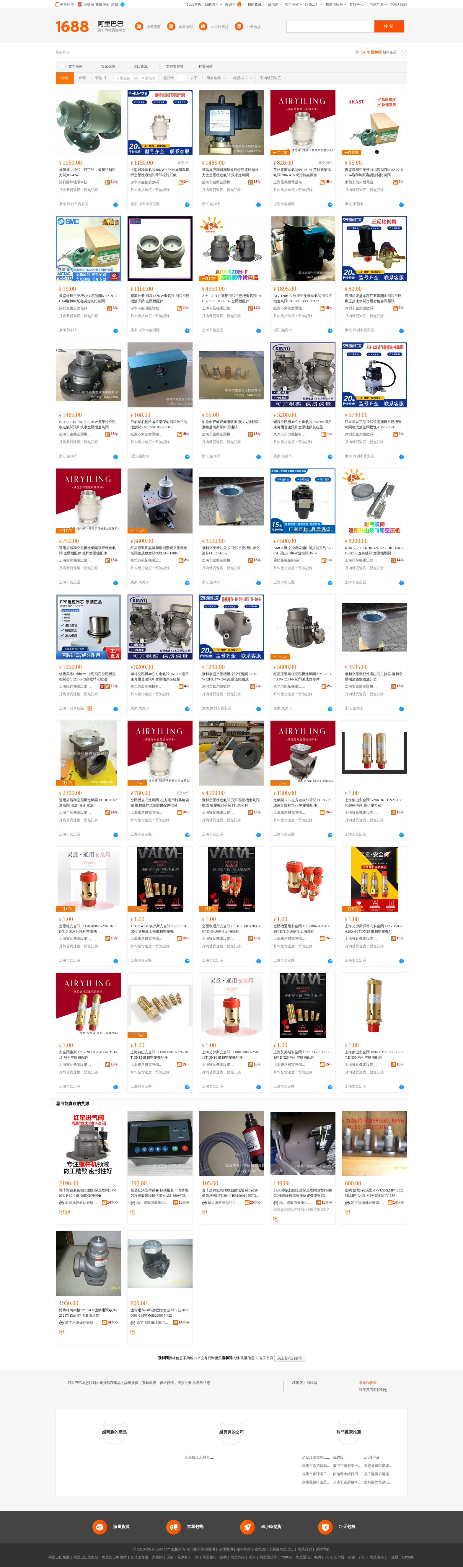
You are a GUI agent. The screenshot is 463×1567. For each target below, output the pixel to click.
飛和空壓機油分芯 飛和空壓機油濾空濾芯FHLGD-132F (231, 550)
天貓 (170, 1557)
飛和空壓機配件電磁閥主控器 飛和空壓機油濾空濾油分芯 (373, 676)
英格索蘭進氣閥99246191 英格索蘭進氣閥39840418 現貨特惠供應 (302, 172)
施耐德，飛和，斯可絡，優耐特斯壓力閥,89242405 (87, 172)
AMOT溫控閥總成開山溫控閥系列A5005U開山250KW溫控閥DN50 (302, 550)
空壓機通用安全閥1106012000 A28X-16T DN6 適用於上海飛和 (231, 928)
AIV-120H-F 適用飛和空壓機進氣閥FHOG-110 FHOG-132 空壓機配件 (231, 298)
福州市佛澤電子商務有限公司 (325, 1474)
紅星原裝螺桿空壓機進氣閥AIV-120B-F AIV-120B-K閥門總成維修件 (302, 676)
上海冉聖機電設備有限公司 (218, 308)
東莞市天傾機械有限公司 (289, 434)
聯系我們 (305, 1549)
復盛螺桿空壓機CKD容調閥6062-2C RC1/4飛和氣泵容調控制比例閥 (374, 172)
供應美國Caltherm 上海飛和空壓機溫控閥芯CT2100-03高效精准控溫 (87, 676)
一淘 (195, 1557)
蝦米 (252, 1557)
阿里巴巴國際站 (86, 1557)
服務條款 (244, 1549)
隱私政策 (262, 1549)
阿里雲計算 (268, 1557)
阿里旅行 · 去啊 (215, 1557)
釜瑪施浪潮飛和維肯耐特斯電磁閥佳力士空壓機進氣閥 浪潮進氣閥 (230, 172)
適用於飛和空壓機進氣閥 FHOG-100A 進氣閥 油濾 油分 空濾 (88, 802)
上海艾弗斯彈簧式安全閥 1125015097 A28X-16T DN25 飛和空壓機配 (373, 928)
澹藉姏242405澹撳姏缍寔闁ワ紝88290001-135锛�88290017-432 (159, 1313)
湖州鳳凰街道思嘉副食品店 (323, 1482)
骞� (112, 1202)
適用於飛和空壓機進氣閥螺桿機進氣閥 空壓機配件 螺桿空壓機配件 (87, 550)
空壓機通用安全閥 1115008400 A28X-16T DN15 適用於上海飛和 (302, 928)
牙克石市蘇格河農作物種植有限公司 (361, 1482)
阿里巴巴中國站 (114, 1557)
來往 (351, 1557)
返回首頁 (266, 1358)
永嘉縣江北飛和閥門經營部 (206, 1457)
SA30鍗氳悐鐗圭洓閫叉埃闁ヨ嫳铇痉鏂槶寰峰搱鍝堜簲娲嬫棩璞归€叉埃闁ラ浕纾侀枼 (302, 1193)
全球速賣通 (139, 1557)
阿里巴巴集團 (59, 1557)
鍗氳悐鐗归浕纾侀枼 (289, 1210)
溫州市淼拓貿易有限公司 (321, 1466)
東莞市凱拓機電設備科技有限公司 (361, 182)
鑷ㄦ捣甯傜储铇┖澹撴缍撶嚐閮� (152, 1203)
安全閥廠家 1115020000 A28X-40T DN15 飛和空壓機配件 (88, 1055)
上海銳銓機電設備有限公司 (75, 686)
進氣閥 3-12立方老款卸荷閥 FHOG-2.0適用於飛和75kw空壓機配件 (302, 802)
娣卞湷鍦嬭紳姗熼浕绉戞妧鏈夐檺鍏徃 (367, 1203)
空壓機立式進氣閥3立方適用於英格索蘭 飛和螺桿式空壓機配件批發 (160, 802)
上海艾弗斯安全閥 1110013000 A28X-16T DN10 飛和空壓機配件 (230, 1055)
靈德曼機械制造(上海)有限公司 (289, 560)
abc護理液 (372, 1457)
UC (327, 1557)
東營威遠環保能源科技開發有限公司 (392, 1466)
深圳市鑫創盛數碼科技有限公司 (147, 182)
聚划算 (182, 1557)
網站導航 (323, 1549)
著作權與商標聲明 (201, 1549)
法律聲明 (226, 1549)
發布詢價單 (368, 1383)
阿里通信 (303, 1557)
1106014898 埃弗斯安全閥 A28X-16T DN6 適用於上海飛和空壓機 (159, 928)
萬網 (317, 1557)
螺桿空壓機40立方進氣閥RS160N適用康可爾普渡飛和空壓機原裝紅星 (302, 424)
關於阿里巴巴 (283, 1549)
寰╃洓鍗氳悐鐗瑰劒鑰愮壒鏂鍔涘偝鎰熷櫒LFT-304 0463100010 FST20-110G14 (231, 1193)
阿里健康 (377, 1557)
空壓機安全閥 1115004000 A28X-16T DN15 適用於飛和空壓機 (87, 928)
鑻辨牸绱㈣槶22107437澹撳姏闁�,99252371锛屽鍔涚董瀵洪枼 (88, 1313)
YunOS (286, 1557)
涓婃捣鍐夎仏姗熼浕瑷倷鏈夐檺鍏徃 (81, 1203)
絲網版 (338, 1457)
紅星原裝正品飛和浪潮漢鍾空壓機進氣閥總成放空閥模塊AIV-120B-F (373, 424)
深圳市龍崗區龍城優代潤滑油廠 (147, 308)
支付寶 (339, 1557)
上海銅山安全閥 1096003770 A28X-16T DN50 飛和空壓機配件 (373, 1055)
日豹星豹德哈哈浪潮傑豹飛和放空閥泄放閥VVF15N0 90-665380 (159, 424)
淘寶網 (157, 1557)
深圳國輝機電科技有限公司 (75, 182)
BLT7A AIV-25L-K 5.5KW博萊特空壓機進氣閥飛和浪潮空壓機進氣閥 (87, 424)
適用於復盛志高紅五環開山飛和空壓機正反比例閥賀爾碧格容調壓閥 (373, 298)
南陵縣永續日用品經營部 (352, 1474)
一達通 (393, 1557)
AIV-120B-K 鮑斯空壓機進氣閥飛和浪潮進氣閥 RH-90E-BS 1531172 (302, 298)
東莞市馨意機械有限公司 (147, 686)
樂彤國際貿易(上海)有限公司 (386, 1482)
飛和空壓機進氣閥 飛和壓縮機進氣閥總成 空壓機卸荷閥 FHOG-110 (231, 802)
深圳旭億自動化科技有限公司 (75, 308)
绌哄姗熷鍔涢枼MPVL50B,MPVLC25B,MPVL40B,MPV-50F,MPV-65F (374, 1193)
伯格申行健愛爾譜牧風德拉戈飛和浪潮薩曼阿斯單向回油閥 (230, 424)
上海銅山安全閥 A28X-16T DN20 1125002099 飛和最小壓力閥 (374, 802)
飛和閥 (312, 1383)
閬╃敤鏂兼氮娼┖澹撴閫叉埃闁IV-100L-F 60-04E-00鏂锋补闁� (88, 1193)
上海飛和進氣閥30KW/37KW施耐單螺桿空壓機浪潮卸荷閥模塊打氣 (160, 172)
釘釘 (362, 1557)
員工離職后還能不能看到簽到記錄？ (392, 1474)
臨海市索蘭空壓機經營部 (218, 182)
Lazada (408, 1557)
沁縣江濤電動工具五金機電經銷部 (328, 1457)
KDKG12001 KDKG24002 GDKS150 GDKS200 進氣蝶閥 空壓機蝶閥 (374, 550)
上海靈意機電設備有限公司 (289, 182)
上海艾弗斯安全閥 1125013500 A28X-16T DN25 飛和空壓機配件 (302, 1055)
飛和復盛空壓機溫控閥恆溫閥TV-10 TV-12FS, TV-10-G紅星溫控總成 (231, 676)
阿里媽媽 (238, 1557)
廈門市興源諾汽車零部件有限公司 (359, 1466)
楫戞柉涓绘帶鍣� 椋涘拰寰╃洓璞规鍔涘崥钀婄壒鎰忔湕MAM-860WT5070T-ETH (160, 1193)
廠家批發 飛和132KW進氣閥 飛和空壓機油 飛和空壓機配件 (160, 298)
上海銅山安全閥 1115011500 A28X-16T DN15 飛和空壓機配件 (159, 1055)
